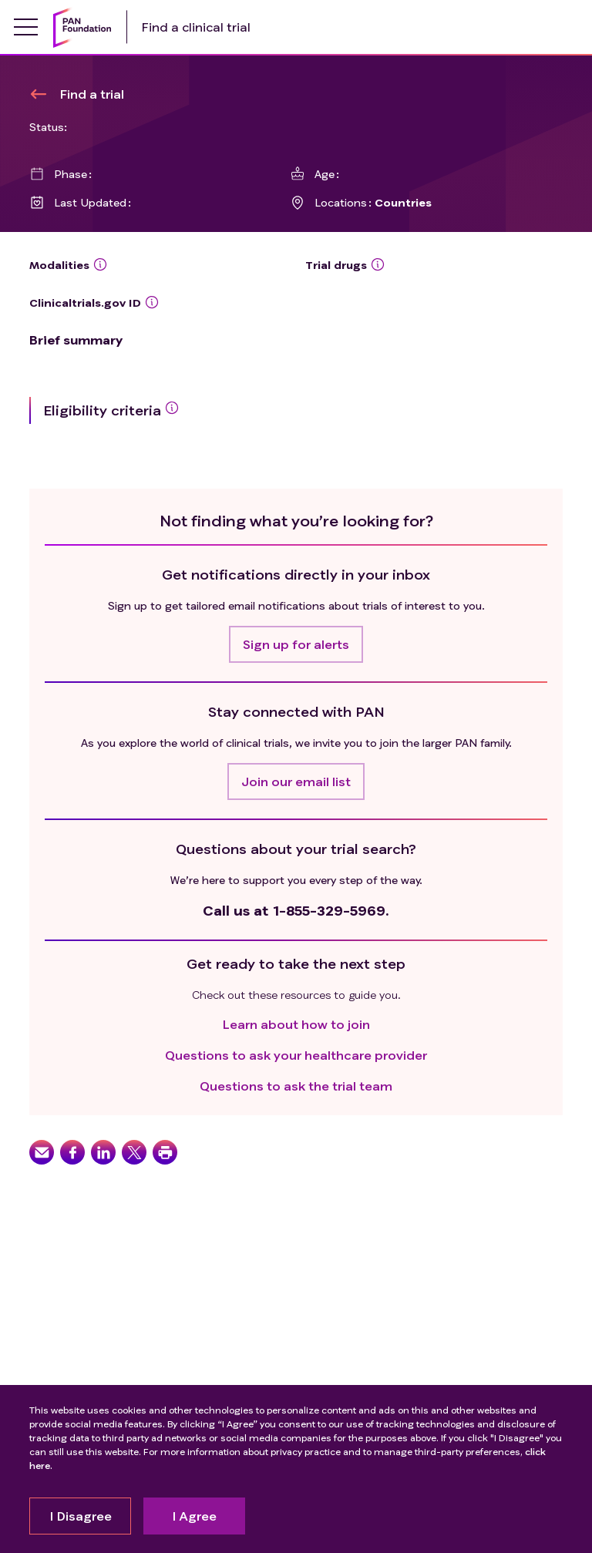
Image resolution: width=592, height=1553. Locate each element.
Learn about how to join (296, 1024)
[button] (296, 644)
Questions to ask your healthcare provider (296, 1054)
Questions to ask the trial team (296, 1085)
